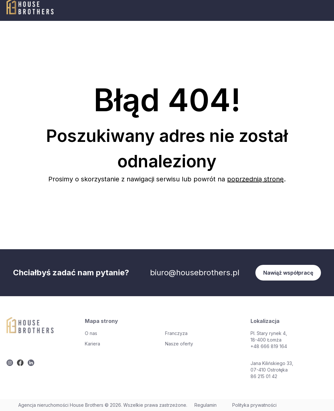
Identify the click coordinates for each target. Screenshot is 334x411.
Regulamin (205, 405)
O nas (91, 333)
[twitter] (10, 362)
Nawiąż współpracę (288, 272)
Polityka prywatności (254, 405)
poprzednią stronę (255, 179)
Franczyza (176, 333)
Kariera (92, 343)
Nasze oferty (179, 343)
